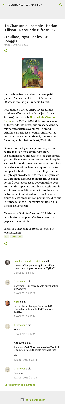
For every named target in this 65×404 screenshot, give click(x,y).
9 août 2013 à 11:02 (25, 293)
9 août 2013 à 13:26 (25, 316)
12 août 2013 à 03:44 (25, 359)
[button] (5, 51)
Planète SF (16, 237)
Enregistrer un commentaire (20, 384)
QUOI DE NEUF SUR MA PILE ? (25, 4)
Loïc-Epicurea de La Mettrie (29, 261)
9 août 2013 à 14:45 (25, 334)
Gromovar (19, 281)
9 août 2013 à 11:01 (25, 272)
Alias (16, 302)
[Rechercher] (61, 4)
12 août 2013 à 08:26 (25, 377)
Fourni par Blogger (32, 399)
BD (6, 237)
